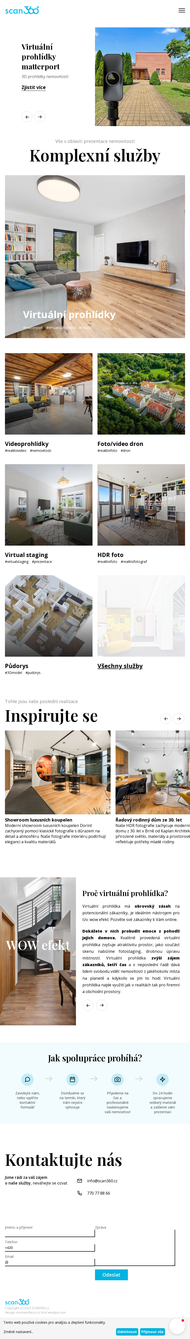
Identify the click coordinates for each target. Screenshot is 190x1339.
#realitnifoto (107, 450)
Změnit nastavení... (18, 1331)
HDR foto (110, 555)
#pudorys (33, 672)
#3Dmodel (13, 672)
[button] (39, 116)
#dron (125, 450)
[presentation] (42, 1279)
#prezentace (42, 561)
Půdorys (17, 666)
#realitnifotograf (134, 561)
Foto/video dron (121, 444)
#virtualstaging (16, 561)
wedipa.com (57, 1312)
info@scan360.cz (102, 1181)
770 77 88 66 (98, 1193)
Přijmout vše (152, 1331)
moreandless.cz (28, 1312)
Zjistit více (34, 87)
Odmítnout (127, 1331)
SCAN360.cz (40, 1308)
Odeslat (111, 1275)
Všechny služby (120, 666)
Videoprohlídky (28, 444)
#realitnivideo (15, 450)
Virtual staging (27, 555)
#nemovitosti (40, 450)
